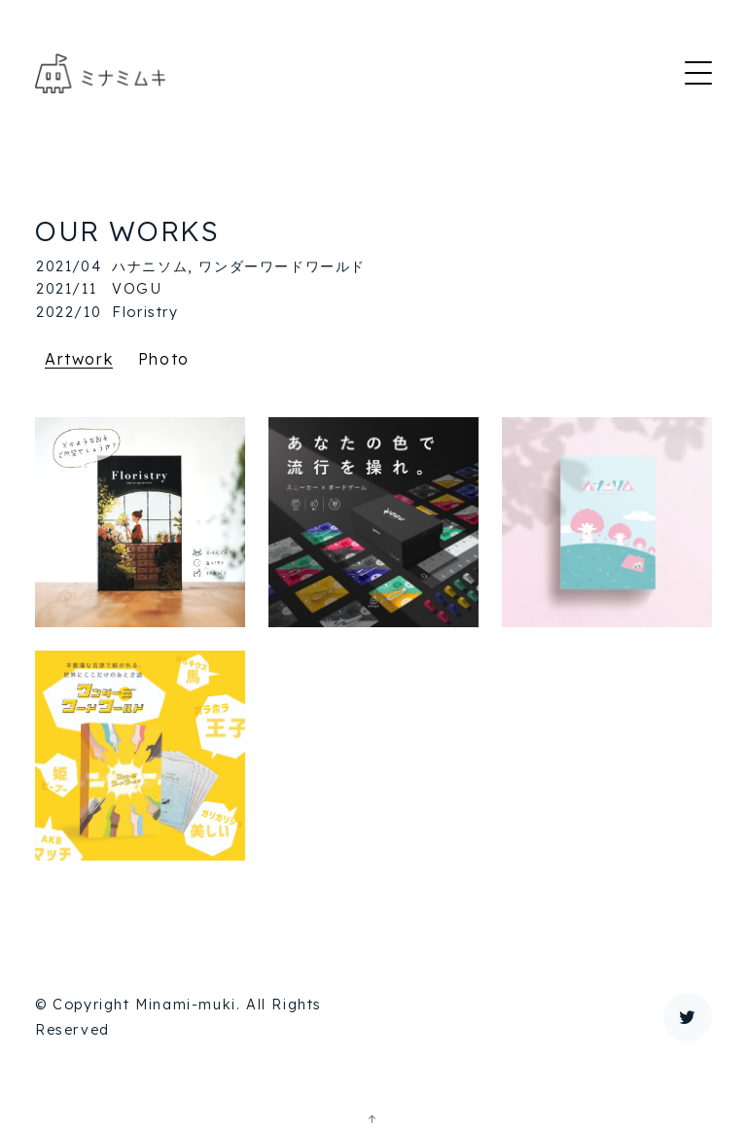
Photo (164, 359)
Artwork (79, 359)
